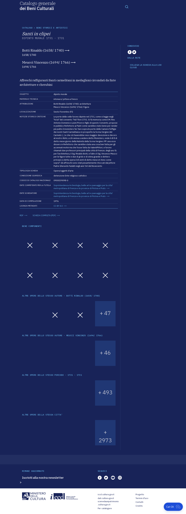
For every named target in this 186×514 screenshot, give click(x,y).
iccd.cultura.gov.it (106, 494)
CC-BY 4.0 (58, 206)
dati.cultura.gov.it (106, 498)
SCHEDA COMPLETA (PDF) (44, 215)
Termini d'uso (142, 498)
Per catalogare (105, 508)
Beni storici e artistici (52, 27)
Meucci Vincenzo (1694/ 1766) (46, 62)
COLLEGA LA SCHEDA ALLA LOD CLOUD (146, 66)
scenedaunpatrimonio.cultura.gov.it (108, 503)
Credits (139, 506)
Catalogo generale (37, 5)
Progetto (140, 494)
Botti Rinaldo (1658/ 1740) (43, 50)
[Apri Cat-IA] (173, 507)
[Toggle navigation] (126, 7)
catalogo (27, 27)
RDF (21, 215)
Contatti (139, 502)
